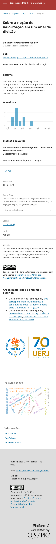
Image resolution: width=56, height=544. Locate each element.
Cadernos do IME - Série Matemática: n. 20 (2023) (28, 318)
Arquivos (15, 13)
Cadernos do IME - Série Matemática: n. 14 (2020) (29, 306)
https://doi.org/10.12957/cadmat (32, 470)
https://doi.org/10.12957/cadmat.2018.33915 (25, 57)
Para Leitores (10, 433)
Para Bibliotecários (12, 442)
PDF (9, 171)
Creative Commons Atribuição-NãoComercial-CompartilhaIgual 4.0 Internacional (26, 502)
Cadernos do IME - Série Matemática (27, 2)
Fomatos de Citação (14, 210)
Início (5, 13)
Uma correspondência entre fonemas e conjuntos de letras (28, 301)
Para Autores (10, 438)
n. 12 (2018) (28, 13)
